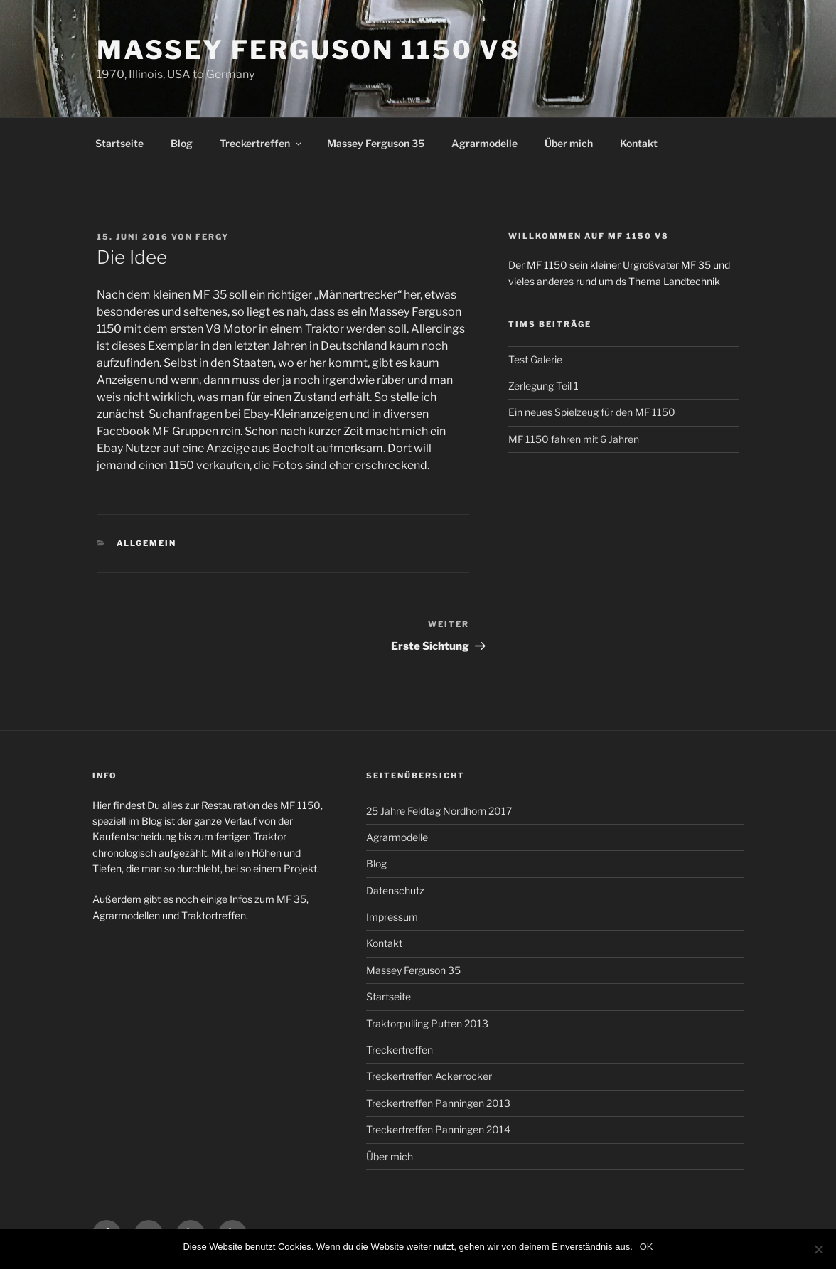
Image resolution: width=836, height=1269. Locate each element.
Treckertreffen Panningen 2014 (438, 1129)
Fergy (212, 237)
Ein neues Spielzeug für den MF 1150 (591, 412)
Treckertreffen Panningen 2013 (438, 1103)
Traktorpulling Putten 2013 (427, 1023)
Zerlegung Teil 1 (543, 386)
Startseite (119, 143)
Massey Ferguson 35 (375, 143)
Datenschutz (395, 890)
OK (646, 1246)
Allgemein (147, 543)
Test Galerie (535, 359)
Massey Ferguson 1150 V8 (308, 49)
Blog (182, 143)
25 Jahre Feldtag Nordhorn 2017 (439, 811)
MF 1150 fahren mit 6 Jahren (573, 439)
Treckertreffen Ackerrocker (429, 1076)
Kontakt (639, 143)
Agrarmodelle (484, 143)
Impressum (392, 917)
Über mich (569, 143)
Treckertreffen (262, 143)
